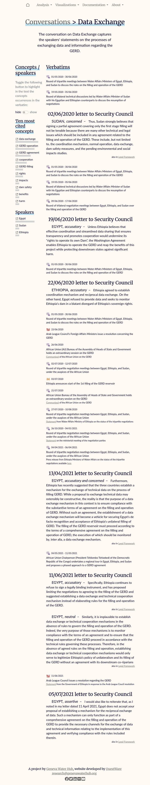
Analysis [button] (45, 5)
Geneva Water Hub (59, 769)
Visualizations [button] (68, 5)
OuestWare (114, 769)
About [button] (118, 5)
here (69, 463)
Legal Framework (126, 157)
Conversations (47, 22)
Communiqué (52, 357)
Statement (51, 421)
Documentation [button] (95, 5)
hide (18, 112)
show (33, 112)
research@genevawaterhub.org (74, 773)
